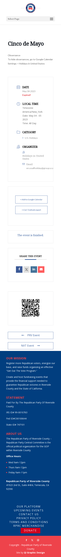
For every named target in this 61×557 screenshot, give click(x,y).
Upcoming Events (29, 510)
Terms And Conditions (28, 522)
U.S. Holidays (30, 137)
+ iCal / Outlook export (31, 210)
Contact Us (29, 514)
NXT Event (30, 345)
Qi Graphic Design (34, 552)
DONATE (30, 530)
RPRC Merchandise (28, 526)
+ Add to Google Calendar (31, 199)
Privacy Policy (28, 518)
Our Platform (29, 506)
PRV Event (30, 335)
